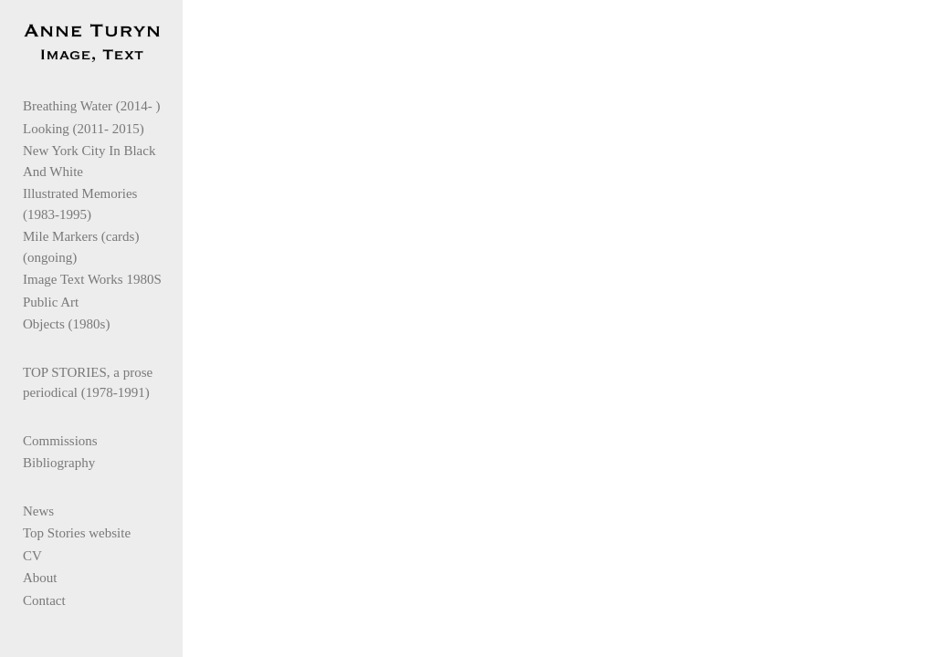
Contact (44, 604)
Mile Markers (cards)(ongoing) (81, 250)
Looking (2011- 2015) (83, 132)
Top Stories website (77, 536)
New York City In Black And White (102, 164)
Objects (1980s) (66, 327)
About (40, 581)
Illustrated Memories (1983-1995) (100, 207)
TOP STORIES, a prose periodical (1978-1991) (87, 386)
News (38, 514)
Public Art (51, 305)
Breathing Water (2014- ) (92, 109)
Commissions (60, 444)
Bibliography (59, 466)
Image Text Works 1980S (92, 283)
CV (32, 559)
